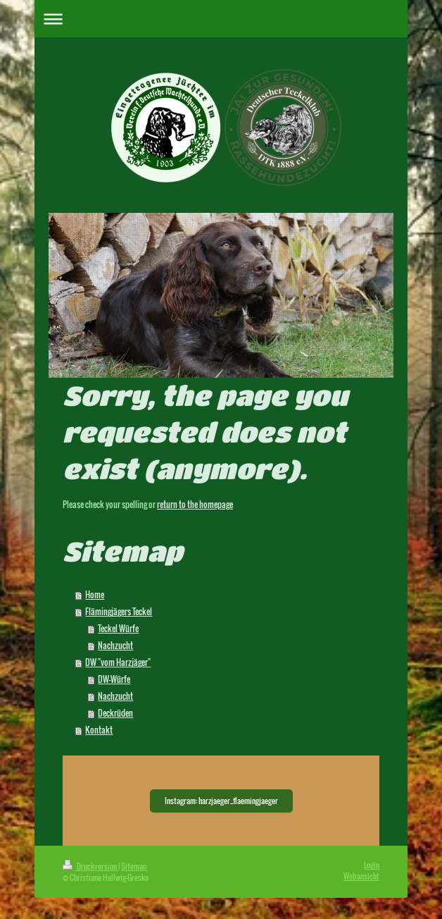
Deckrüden (115, 713)
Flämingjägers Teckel (118, 611)
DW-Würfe (114, 679)
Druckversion (90, 866)
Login (371, 864)
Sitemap (134, 866)
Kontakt (99, 730)
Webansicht (361, 876)
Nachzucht (115, 645)
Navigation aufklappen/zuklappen (221, 19)
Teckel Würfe (118, 628)
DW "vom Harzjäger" (118, 662)
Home (94, 594)
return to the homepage (195, 504)
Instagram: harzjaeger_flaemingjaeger (221, 800)
